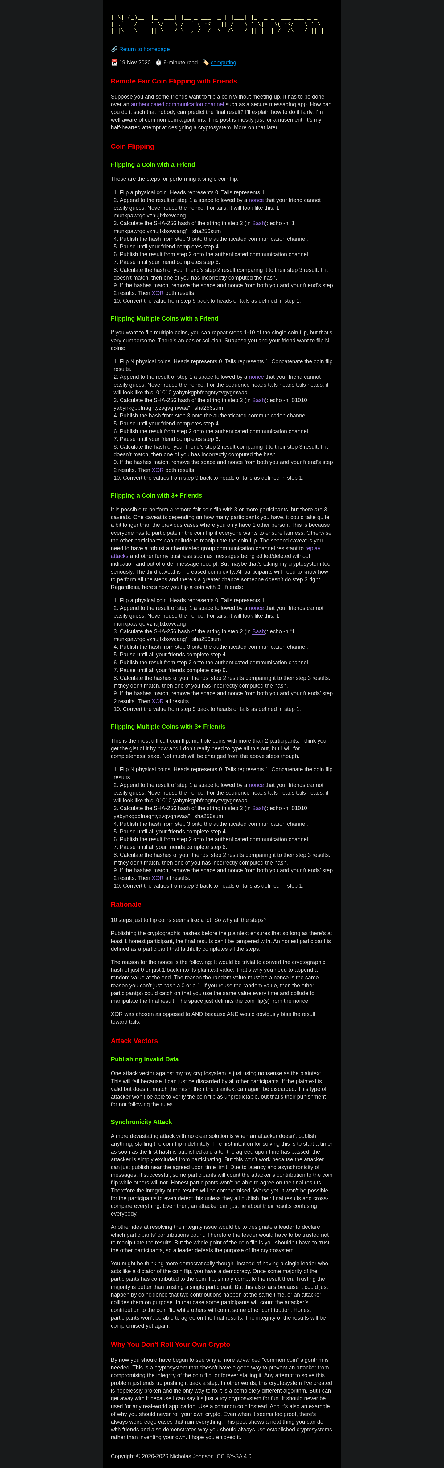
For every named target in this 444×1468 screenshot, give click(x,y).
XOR (158, 293)
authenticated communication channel (177, 104)
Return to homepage (144, 49)
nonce (256, 200)
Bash (258, 223)
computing (223, 62)
